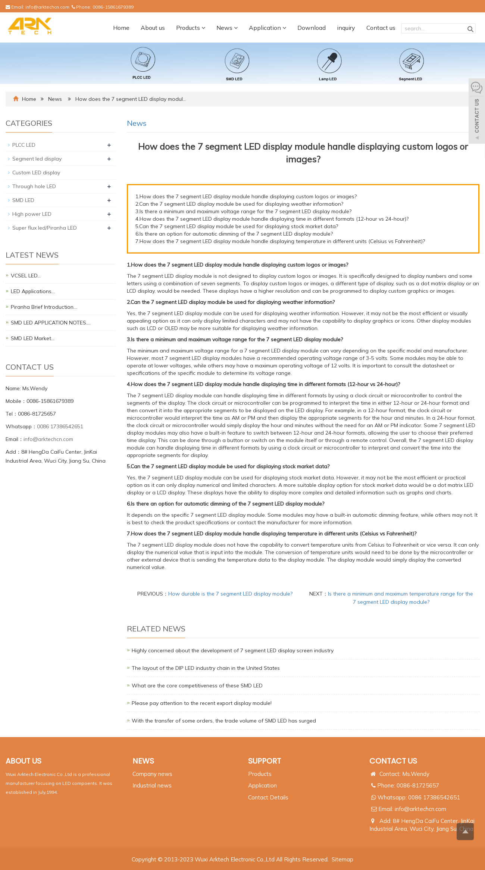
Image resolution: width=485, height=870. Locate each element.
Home (121, 27)
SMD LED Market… (32, 338)
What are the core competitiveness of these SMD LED (197, 685)
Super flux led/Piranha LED (44, 227)
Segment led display (37, 158)
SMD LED (23, 200)
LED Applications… (33, 291)
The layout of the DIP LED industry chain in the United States (206, 668)
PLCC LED (23, 145)
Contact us (380, 27)
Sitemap (342, 859)
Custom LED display (36, 172)
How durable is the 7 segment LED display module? (230, 593)
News (227, 27)
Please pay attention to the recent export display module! (202, 703)
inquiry (346, 27)
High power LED (31, 214)
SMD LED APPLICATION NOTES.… (51, 322)
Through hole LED (34, 186)
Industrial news (152, 785)
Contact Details (268, 797)
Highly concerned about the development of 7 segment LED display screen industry (233, 650)
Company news (152, 773)
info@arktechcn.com (47, 7)
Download (311, 27)
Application (267, 27)
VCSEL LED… (26, 275)
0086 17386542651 (60, 426)
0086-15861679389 (113, 7)
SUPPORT (264, 761)
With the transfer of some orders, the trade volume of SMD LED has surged (224, 720)
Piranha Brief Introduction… (44, 307)
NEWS (143, 761)
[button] (203, 27)
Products (190, 27)
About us (153, 27)
